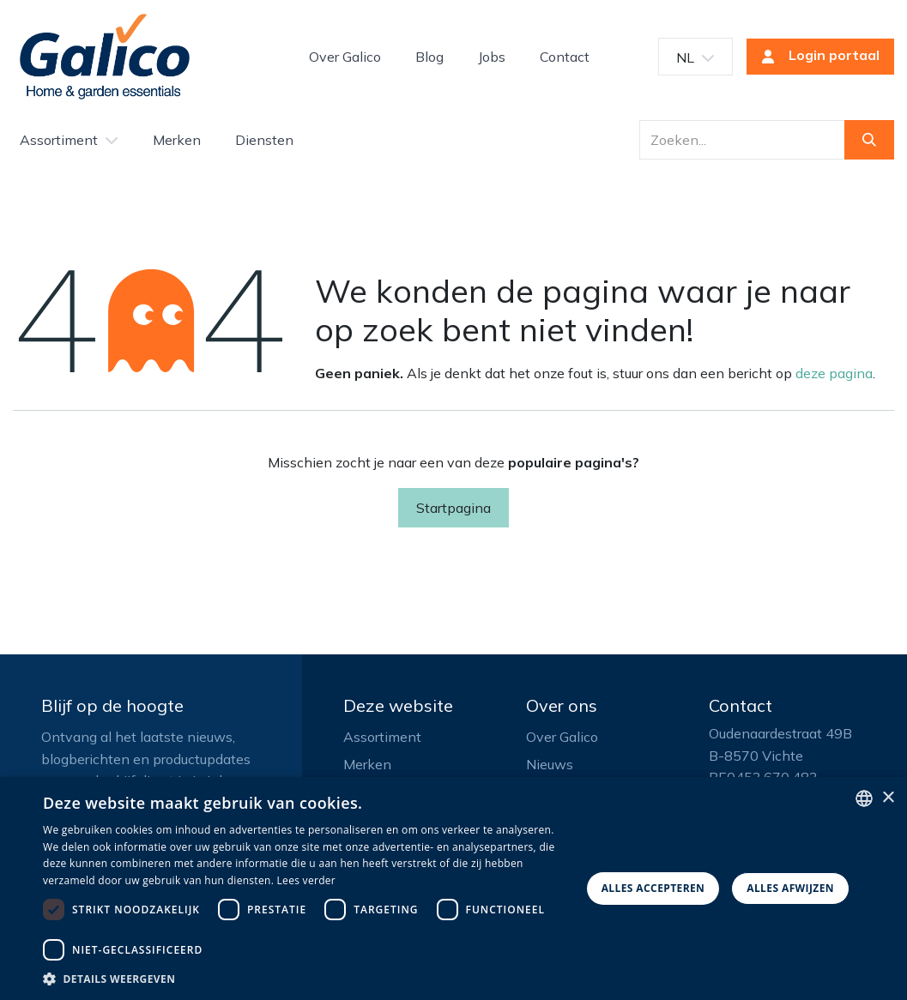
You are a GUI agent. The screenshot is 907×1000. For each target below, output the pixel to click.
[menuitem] (345, 56)
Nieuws (549, 764)
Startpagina (453, 507)
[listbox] (864, 798)
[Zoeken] (869, 140)
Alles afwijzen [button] (790, 888)
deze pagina (834, 373)
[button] (307, 978)
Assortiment (382, 736)
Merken (367, 764)
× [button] (887, 798)
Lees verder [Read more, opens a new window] (306, 880)
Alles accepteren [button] (653, 888)
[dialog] (453, 888)
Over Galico (562, 736)
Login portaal (815, 56)
